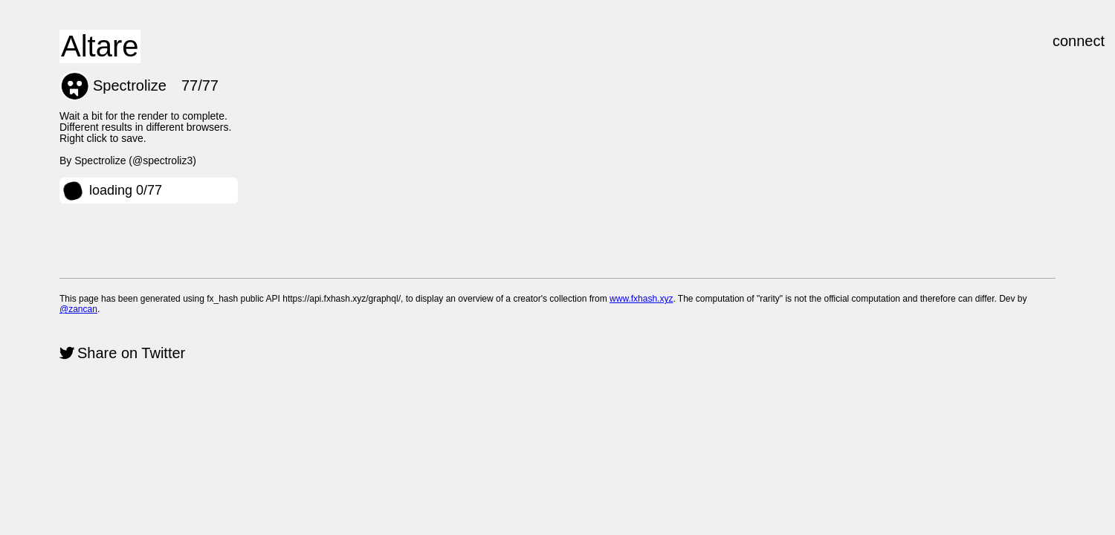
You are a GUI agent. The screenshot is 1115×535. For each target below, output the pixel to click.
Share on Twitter (131, 353)
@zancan (78, 309)
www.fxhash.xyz (641, 299)
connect (1079, 41)
